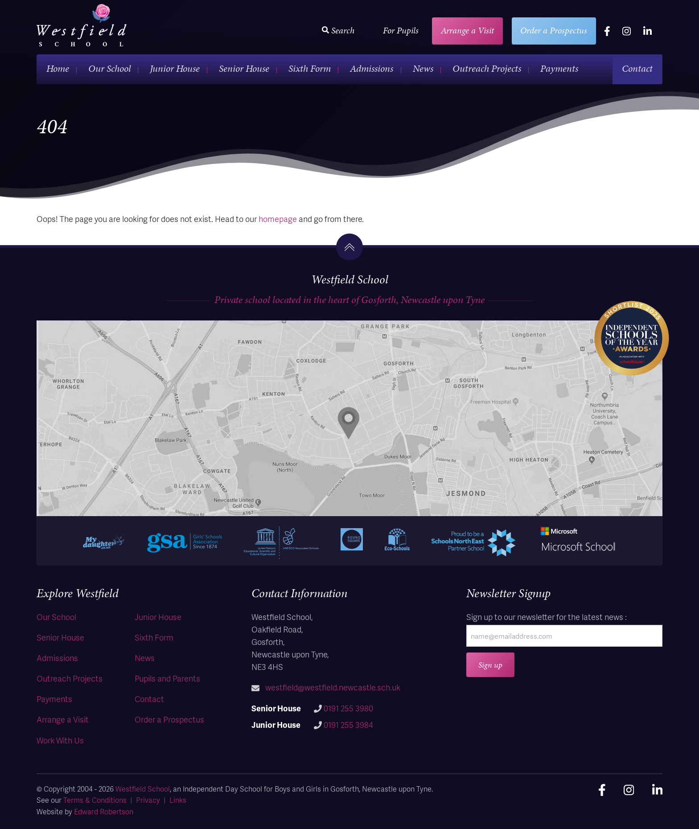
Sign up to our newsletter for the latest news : (546, 616)
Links (177, 800)
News (423, 68)
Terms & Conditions (95, 800)
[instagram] (626, 31)
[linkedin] (647, 31)
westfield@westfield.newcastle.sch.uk (332, 687)
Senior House (244, 68)
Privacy (148, 800)
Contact (637, 68)
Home (57, 68)
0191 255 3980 (348, 708)
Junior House (175, 68)
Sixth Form (309, 68)
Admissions (371, 68)
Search (338, 31)
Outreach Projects (486, 68)
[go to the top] (349, 247)
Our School (109, 68)
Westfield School (142, 789)
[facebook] (607, 31)
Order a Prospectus (553, 31)
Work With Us (60, 740)
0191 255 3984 (348, 724)
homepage (278, 218)
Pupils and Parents (167, 678)
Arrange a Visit (467, 31)
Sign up (490, 664)
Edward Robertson (103, 811)
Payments (559, 68)
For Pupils (401, 31)
